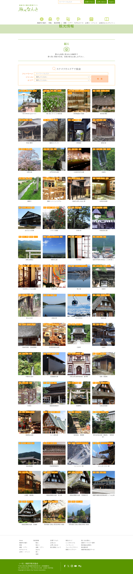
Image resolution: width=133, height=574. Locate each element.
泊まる (38, 549)
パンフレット (70, 545)
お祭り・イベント (91, 20)
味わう (38, 545)
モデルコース (78, 20)
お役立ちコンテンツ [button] (107, 20)
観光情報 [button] (58, 20)
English (111, 2)
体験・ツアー (68, 20)
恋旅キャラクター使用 (88, 542)
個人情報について (55, 547)
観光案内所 (84, 547)
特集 (50, 20)
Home (21, 540)
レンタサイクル (70, 542)
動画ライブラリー (71, 549)
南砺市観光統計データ (88, 549)
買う (37, 552)
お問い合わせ (101, 2)
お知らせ (53, 542)
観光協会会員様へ (86, 545)
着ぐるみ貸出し (86, 540)
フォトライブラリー (72, 547)
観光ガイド (69, 540)
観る (37, 542)
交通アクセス (89, 2)
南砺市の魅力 (41, 20)
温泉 (37, 554)
